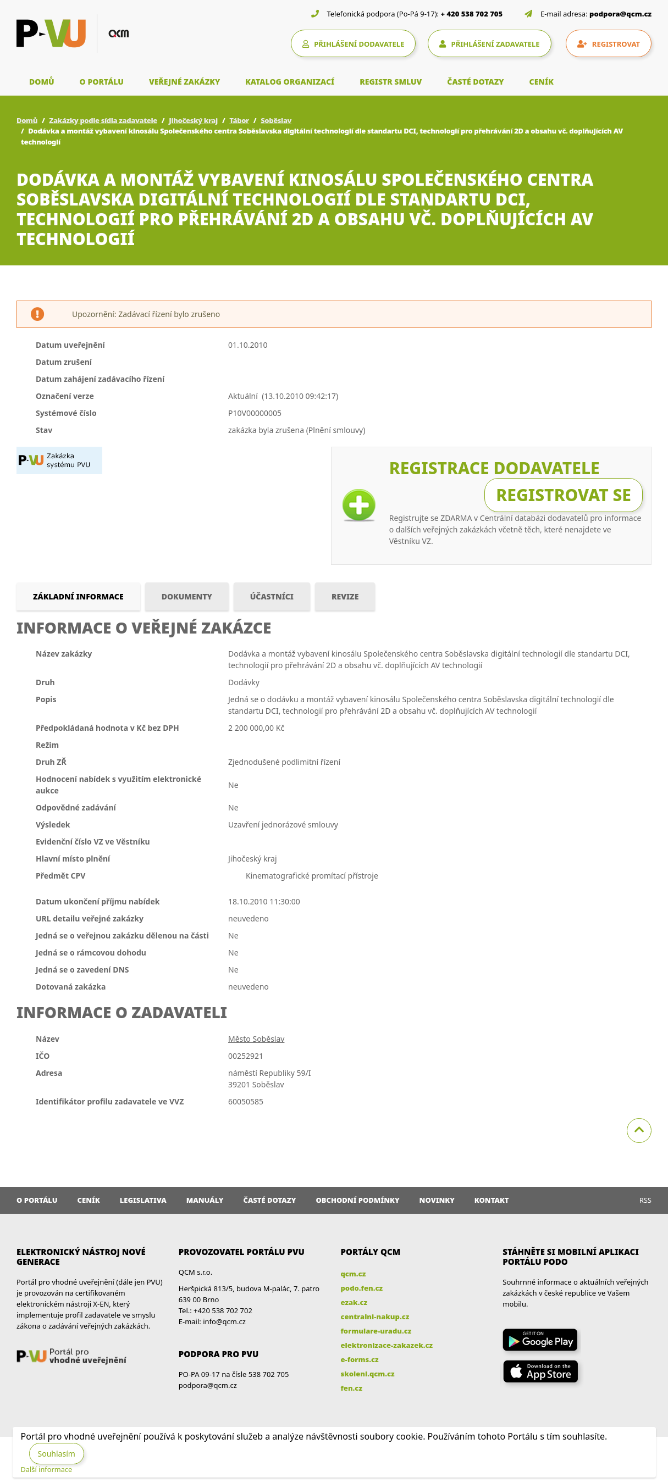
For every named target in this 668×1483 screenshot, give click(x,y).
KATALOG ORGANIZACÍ (289, 81)
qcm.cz (353, 1274)
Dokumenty (187, 596)
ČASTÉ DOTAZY (475, 81)
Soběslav (276, 120)
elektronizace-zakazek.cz (387, 1345)
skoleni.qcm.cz (368, 1374)
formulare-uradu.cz (376, 1331)
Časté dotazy (269, 1200)
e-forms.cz (360, 1359)
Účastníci (272, 596)
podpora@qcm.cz (620, 14)
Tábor (239, 120)
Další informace (47, 1469)
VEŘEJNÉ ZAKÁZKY (184, 81)
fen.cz (351, 1388)
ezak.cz (354, 1302)
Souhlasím (56, 1453)
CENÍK (541, 81)
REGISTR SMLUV (391, 81)
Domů (26, 120)
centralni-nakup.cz (375, 1316)
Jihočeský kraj (193, 120)
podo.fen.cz (362, 1288)
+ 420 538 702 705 (472, 14)
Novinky (437, 1200)
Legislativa (143, 1200)
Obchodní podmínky (357, 1200)
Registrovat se (563, 495)
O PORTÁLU (102, 81)
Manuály (205, 1200)
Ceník (89, 1200)
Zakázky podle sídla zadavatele (103, 120)
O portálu (37, 1200)
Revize (345, 596)
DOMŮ (41, 81)
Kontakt (491, 1200)
